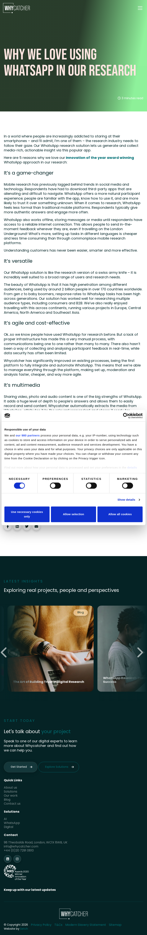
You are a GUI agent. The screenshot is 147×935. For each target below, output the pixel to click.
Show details (126, 499)
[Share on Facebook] (7, 526)
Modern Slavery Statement (85, 925)
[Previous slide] (5, 652)
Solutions (10, 791)
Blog (7, 799)
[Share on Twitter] (27, 526)
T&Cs (58, 925)
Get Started (19, 767)
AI (5, 819)
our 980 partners (28, 435)
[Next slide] (141, 652)
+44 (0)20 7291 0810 (19, 850)
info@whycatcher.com (21, 846)
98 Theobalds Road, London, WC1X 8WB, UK (35, 842)
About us (10, 787)
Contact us (12, 803)
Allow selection (73, 514)
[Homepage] (16, 8)
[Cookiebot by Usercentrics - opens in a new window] (126, 415)
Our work (11, 795)
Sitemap (115, 925)
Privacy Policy (41, 925)
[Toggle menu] (140, 8)
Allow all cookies (120, 514)
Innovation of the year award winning (99, 158)
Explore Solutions (56, 767)
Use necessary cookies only (27, 514)
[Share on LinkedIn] (17, 526)
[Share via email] (36, 526)
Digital (8, 827)
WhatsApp (12, 823)
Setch (24, 929)
